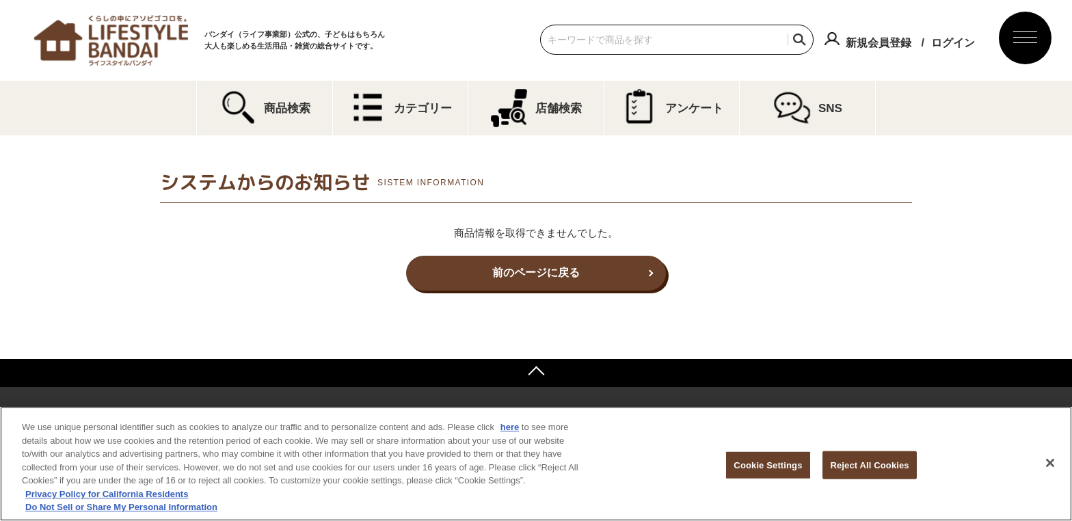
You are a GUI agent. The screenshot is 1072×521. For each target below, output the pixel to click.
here (509, 427)
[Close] (1050, 463)
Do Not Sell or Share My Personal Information (121, 507)
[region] (536, 464)
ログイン (953, 43)
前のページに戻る (536, 272)
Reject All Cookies (869, 464)
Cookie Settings (768, 464)
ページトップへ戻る (536, 372)
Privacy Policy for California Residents (106, 494)
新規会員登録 (878, 43)
